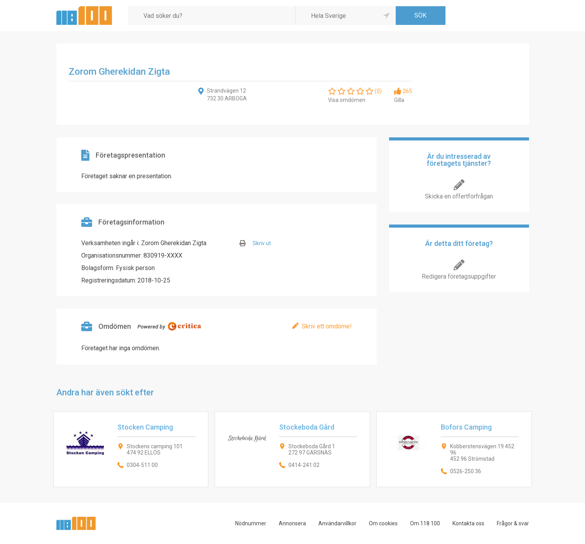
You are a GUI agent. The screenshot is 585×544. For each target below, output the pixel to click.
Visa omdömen (346, 100)
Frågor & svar (513, 523)
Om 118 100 (425, 523)
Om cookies (383, 523)
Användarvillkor (337, 523)
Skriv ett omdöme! (327, 326)
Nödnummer (250, 523)
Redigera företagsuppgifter (459, 276)
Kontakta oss (468, 523)
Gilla (399, 100)
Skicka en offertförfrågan (459, 196)
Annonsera (292, 523)
